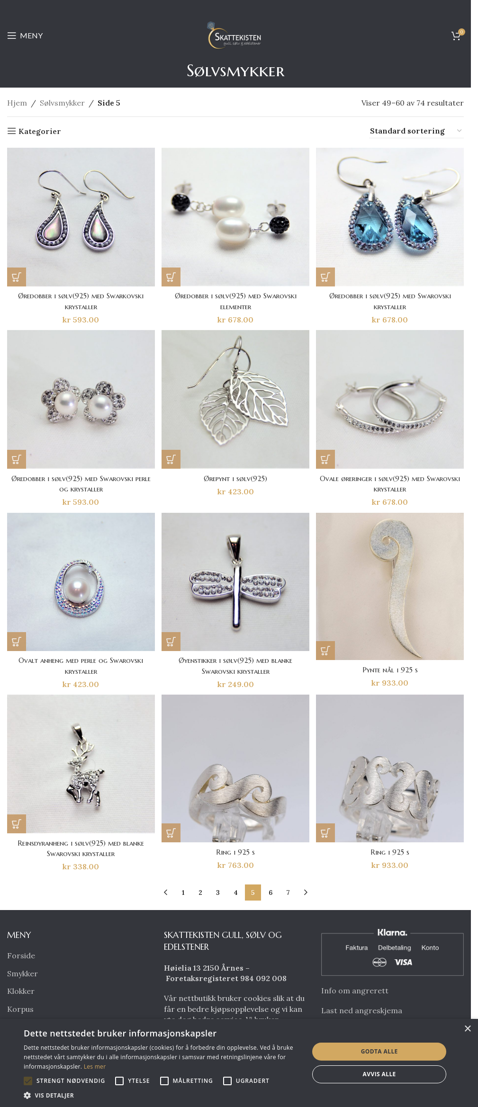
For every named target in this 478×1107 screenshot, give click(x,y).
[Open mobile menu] (24, 35)
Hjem (17, 102)
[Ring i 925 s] (235, 771)
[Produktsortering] (416, 131)
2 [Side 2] (200, 894)
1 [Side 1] (183, 894)
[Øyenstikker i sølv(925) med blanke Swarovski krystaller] (235, 583)
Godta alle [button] (379, 1051)
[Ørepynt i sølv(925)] (235, 399)
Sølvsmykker (62, 102)
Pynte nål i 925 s (391, 670)
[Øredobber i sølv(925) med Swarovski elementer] (235, 216)
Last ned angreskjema (361, 1012)
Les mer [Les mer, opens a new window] (95, 1066)
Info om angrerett (354, 992)
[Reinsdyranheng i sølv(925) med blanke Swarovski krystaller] (80, 766)
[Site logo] (235, 34)
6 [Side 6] (270, 894)
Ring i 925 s (235, 853)
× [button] (467, 1029)
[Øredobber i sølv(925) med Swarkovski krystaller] (80, 216)
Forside (21, 957)
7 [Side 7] (288, 894)
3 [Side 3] (218, 894)
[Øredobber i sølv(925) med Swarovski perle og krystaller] (80, 399)
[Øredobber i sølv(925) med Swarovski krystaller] (391, 216)
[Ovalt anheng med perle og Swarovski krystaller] (80, 583)
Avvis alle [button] (379, 1074)
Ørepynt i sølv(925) (235, 477)
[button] (16, 275)
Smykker (22, 975)
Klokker (21, 992)
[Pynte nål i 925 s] (391, 588)
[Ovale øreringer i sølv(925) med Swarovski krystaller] (391, 399)
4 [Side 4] (236, 894)
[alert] (239, 1063)
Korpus (20, 1010)
